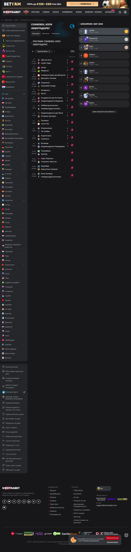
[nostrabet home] (11, 488)
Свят (16, 20)
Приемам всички (112, 538)
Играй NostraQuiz (11, 403)
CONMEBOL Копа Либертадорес (32, 20)
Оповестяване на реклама (81, 521)
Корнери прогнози (11, 449)
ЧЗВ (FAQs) (78, 490)
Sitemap (77, 517)
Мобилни (89, 12)
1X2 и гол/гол (9, 454)
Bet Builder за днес (11, 418)
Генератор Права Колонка (10, 379)
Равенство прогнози (12, 436)
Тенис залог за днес (11, 465)
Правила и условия (82, 510)
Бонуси (56, 12)
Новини (46, 12)
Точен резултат (10, 432)
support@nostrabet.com (106, 505)
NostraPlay (110, 12)
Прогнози (35, 12)
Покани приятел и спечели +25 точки (11, 408)
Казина (79, 12)
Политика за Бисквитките (91, 541)
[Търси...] (120, 12)
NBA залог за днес (11, 470)
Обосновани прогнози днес (12, 372)
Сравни (53, 501)
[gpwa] (29, 533)
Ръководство (55, 514)
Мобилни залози (57, 507)
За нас (76, 497)
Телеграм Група (13, 392)
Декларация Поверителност (80, 505)
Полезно (98, 12)
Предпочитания (112, 542)
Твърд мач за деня (11, 423)
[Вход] (125, 12)
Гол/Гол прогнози (11, 441)
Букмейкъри (67, 12)
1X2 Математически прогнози (11, 459)
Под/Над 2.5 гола (10, 445)
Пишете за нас (80, 501)
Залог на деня (9, 427)
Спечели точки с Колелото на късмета (12, 398)
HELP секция (79, 513)
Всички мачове (10, 367)
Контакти (77, 494)
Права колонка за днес (13, 414)
